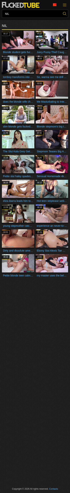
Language (55, 5)
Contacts (53, 489)
